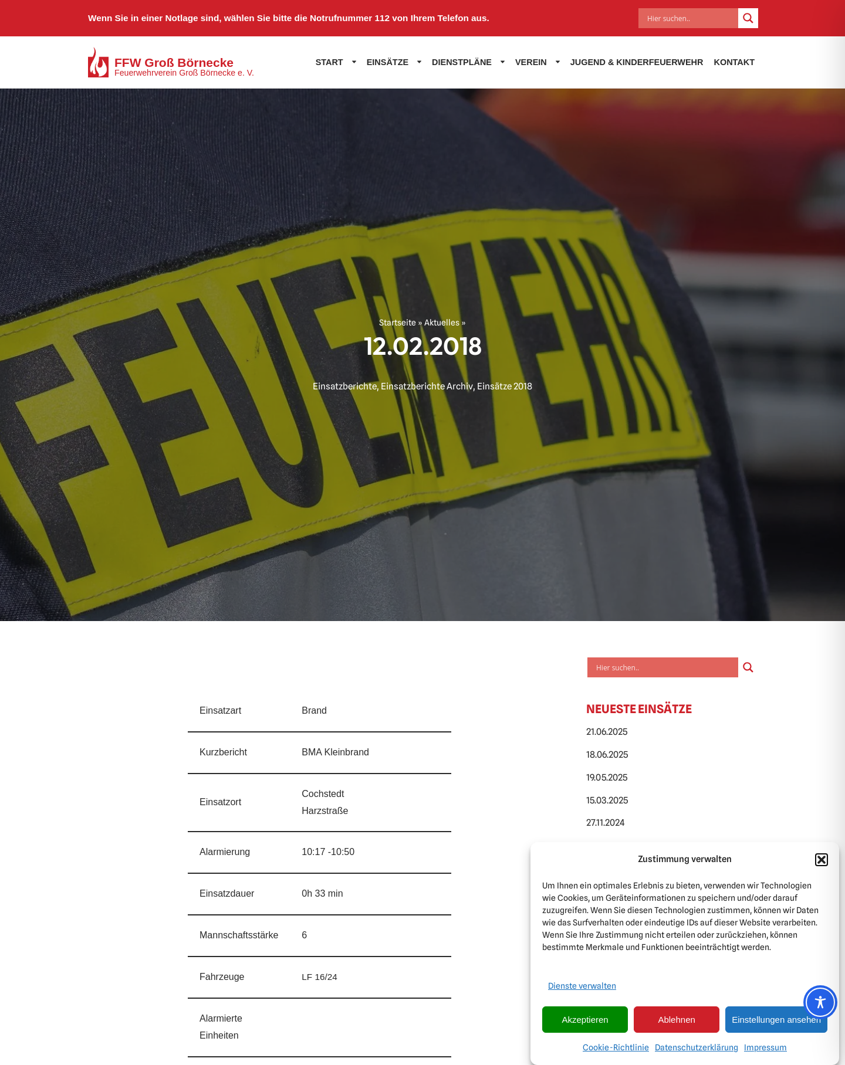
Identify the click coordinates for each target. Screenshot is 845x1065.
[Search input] (691, 18)
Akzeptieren (585, 1022)
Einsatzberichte (345, 386)
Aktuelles (441, 322)
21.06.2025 (606, 731)
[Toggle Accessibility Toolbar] (820, 1002)
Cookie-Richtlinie (616, 1050)
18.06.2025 (607, 754)
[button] (821, 863)
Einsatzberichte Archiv (427, 386)
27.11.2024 (605, 822)
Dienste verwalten (582, 988)
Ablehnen (676, 1022)
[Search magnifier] (748, 18)
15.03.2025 (607, 800)
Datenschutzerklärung (696, 1050)
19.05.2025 (606, 777)
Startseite (397, 322)
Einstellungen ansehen (776, 1022)
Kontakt (734, 62)
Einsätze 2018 (504, 386)
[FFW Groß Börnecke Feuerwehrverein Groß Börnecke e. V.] (171, 62)
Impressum (765, 1050)
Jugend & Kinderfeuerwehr (637, 62)
